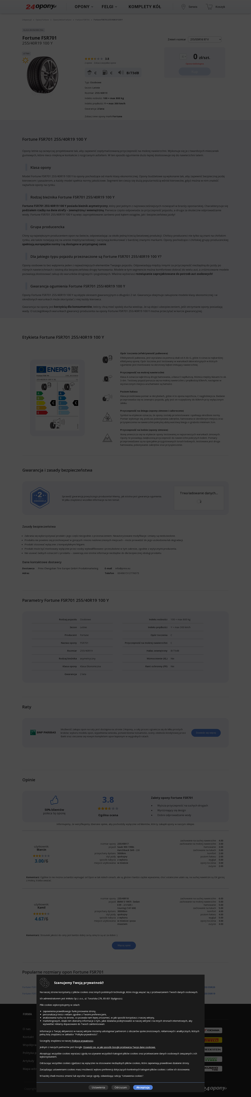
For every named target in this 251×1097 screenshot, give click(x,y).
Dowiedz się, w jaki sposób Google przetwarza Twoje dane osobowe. (119, 1047)
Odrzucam (121, 1087)
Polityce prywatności (82, 1040)
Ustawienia (98, 1087)
